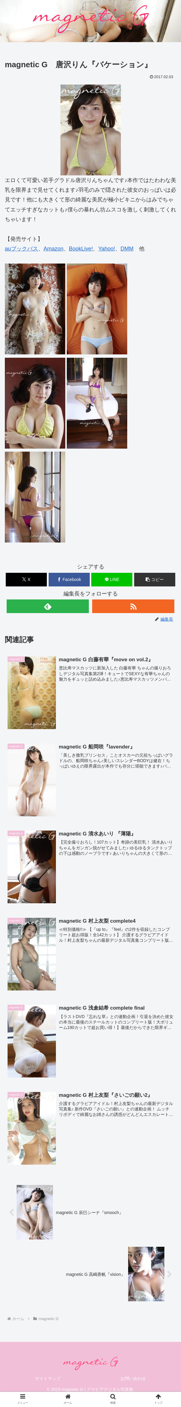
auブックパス (21, 249)
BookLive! (81, 249)
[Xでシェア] (26, 579)
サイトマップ (47, 1378)
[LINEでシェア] (111, 579)
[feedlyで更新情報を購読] (48, 606)
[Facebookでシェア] (69, 579)
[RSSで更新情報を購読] (133, 606)
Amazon (53, 249)
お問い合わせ (133, 1378)
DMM (127, 249)
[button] (154, 579)
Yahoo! (106, 249)
